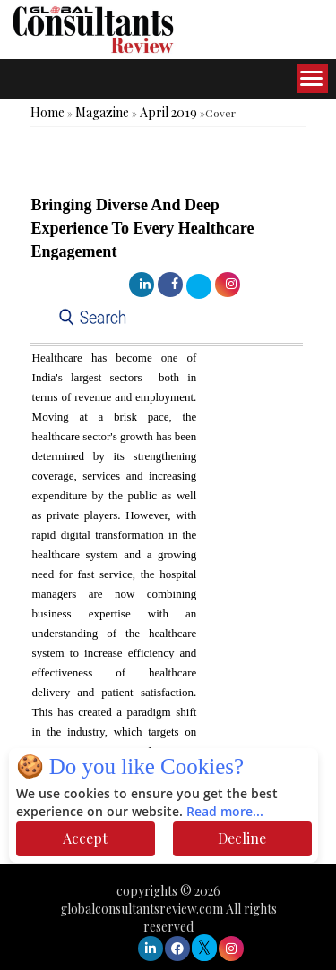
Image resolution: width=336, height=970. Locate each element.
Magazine (102, 112)
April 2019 (168, 112)
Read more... (224, 812)
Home (47, 112)
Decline (242, 838)
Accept (85, 838)
